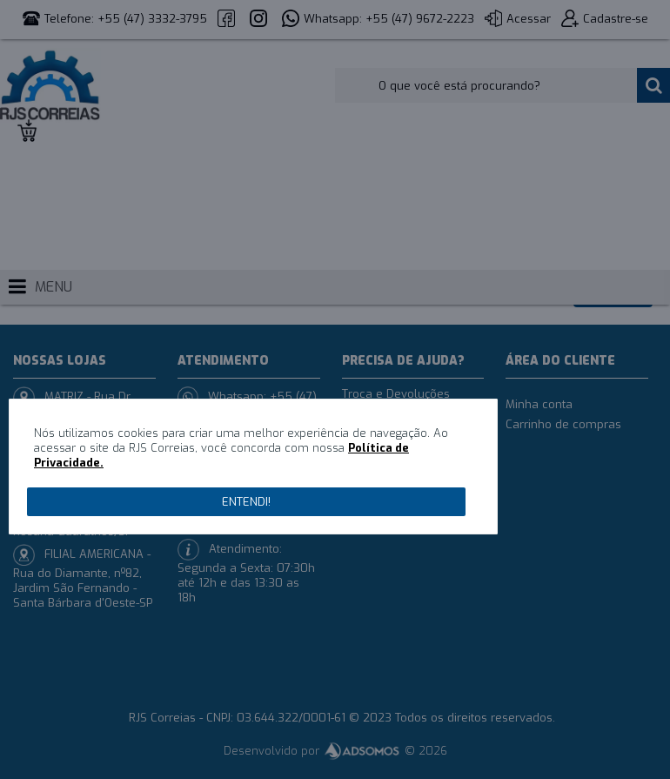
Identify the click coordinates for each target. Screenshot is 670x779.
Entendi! (246, 501)
